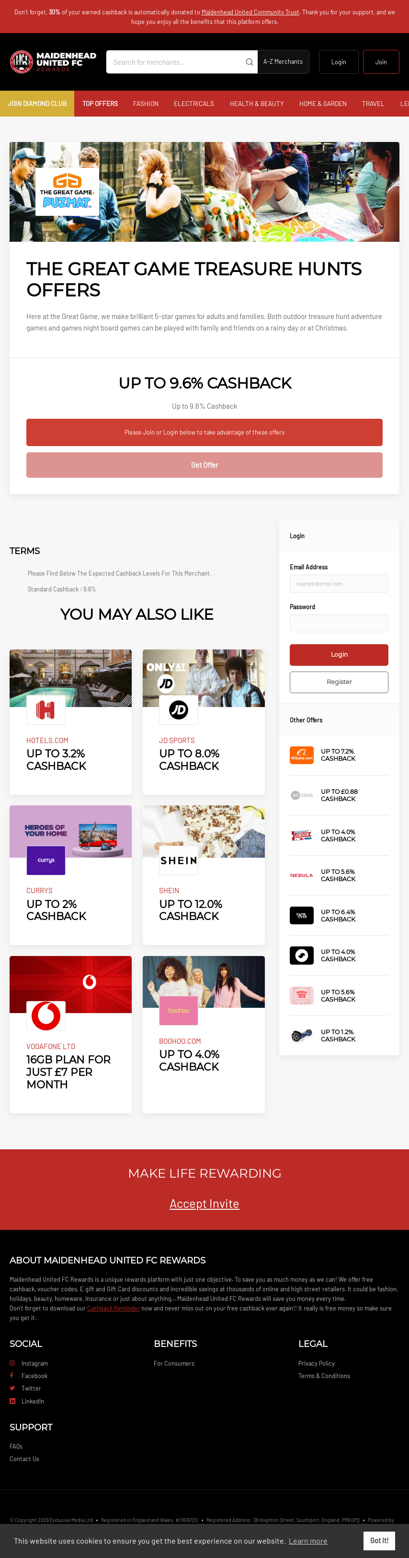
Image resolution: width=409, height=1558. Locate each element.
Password (302, 607)
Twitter (25, 1388)
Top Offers (100, 103)
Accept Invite (204, 1202)
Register (339, 681)
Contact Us (24, 1459)
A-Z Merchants (283, 61)
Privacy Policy (316, 1363)
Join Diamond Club (37, 103)
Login (338, 62)
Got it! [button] (379, 1540)
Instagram (29, 1363)
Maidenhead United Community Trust (250, 12)
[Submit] (250, 61)
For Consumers (174, 1363)
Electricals (194, 103)
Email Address (309, 567)
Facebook (28, 1376)
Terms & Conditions (324, 1376)
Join (381, 62)
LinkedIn (27, 1401)
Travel (373, 103)
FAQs (16, 1446)
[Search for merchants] (174, 61)
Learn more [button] (308, 1540)
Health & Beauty (257, 103)
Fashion (146, 103)
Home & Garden (323, 103)
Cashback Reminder (113, 1308)
